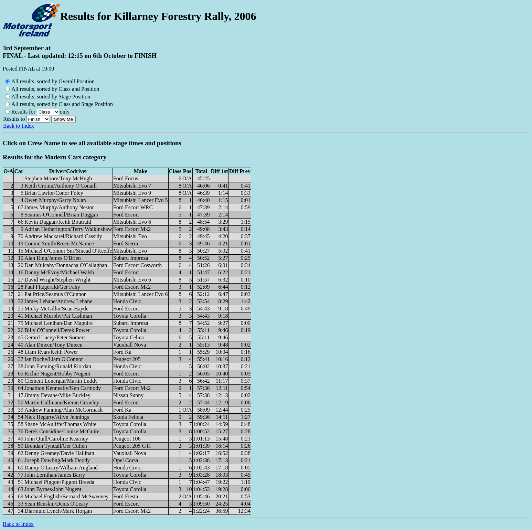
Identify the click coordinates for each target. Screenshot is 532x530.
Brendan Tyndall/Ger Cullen (55, 446)
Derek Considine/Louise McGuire (61, 431)
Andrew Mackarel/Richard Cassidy (63, 236)
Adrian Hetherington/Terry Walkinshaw (68, 229)
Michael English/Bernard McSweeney (66, 496)
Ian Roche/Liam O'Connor (53, 359)
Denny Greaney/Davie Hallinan (59, 453)
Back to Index (18, 126)
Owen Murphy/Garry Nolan (55, 200)
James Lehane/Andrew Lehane (58, 301)
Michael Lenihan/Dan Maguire (58, 323)
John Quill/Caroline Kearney (56, 439)
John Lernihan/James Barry (54, 475)
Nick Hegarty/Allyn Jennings (56, 417)
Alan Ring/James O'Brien (52, 258)
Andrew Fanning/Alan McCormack (63, 410)
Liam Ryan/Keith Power (51, 352)
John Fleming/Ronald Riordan (57, 366)
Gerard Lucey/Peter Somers (55, 337)
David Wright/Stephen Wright (57, 280)
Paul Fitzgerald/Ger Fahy (52, 287)
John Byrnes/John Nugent (52, 489)
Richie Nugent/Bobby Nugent (57, 374)
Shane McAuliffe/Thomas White (60, 424)
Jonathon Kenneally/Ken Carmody (62, 388)
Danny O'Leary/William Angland (61, 467)
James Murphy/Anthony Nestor (59, 207)
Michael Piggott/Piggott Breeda (59, 482)
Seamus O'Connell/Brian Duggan (61, 215)
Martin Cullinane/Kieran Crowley (61, 402)
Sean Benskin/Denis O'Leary (56, 504)
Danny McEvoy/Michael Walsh (59, 272)
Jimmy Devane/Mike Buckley (57, 395)
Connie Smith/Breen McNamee (59, 243)
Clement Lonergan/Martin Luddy (61, 381)
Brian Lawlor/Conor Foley (53, 193)
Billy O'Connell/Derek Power (57, 330)
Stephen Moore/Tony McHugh (58, 178)
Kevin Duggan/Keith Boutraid (57, 222)
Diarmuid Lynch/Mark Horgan (58, 511)
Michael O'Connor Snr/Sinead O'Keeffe (68, 251)
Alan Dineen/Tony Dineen (53, 345)
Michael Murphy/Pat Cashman (58, 316)
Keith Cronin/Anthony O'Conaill (60, 186)
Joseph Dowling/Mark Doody (57, 460)
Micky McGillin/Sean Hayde (56, 308)
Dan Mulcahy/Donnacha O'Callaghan (65, 265)
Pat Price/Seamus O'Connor (55, 294)
